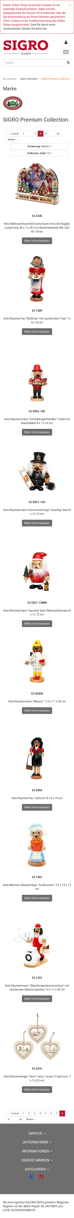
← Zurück (13, 133)
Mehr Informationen (37, 240)
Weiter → (13, 139)
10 (39, 153)
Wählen (39, 146)
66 (58, 133)
